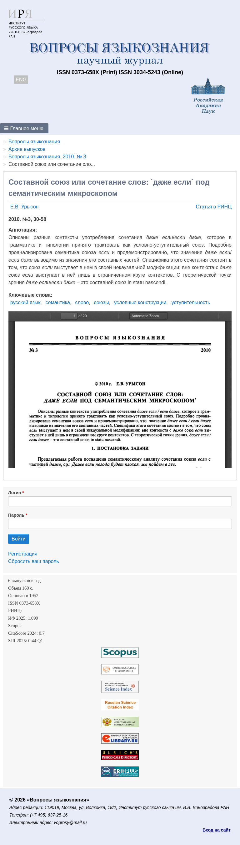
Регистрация (23, 553)
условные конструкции (140, 302)
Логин (14, 492)
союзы (101, 302)
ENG (21, 79)
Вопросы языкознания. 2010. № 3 (47, 156)
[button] (24, 128)
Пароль (16, 515)
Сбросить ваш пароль (33, 561)
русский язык (25, 302)
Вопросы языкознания (34, 141)
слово (82, 302)
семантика (58, 302)
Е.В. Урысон (24, 206)
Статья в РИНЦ (214, 206)
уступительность (191, 302)
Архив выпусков (26, 149)
